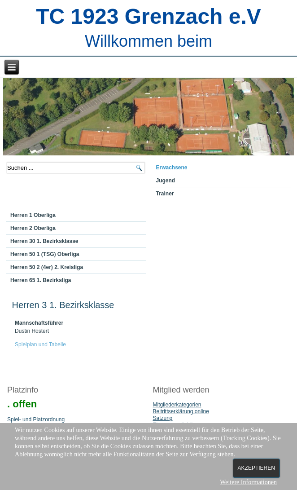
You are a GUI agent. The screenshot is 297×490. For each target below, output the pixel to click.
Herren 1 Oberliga (33, 215)
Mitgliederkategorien (177, 405)
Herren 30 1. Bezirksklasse (44, 241)
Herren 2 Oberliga (33, 228)
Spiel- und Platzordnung (36, 419)
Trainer (165, 193)
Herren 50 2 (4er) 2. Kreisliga (46, 267)
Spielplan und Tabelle (40, 344)
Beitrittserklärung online (181, 411)
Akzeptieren (256, 468)
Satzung (162, 418)
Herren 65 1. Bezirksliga (40, 280)
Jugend (165, 180)
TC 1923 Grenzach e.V (148, 16)
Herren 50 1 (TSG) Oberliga (44, 254)
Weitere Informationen (248, 482)
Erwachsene (171, 167)
